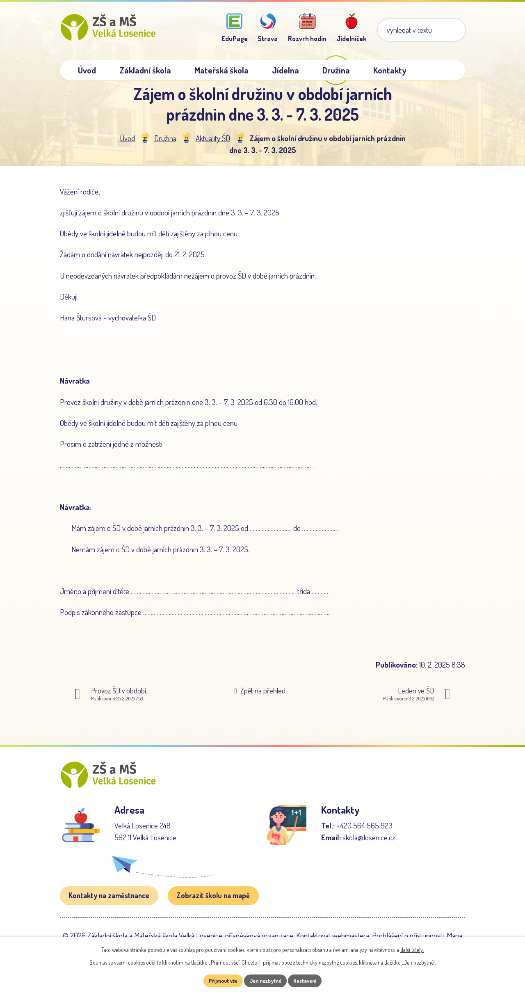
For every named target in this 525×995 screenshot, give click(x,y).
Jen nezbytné (265, 980)
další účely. (412, 948)
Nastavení (309, 980)
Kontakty (389, 70)
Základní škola (145, 70)
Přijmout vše (219, 980)
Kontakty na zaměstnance (108, 910)
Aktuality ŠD (213, 145)
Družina (165, 145)
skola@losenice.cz (368, 852)
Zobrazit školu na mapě (213, 910)
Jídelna (285, 70)
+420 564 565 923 (364, 840)
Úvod (127, 145)
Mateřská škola (221, 70)
